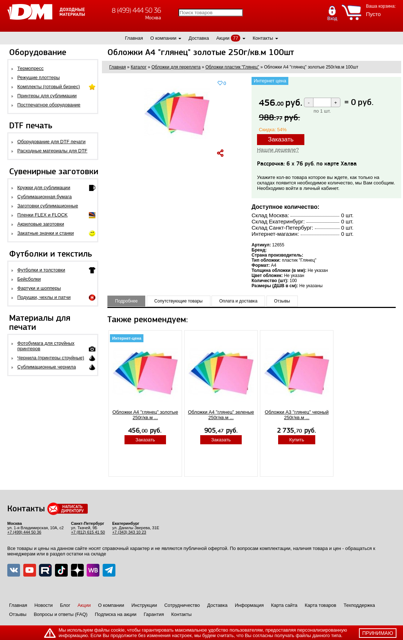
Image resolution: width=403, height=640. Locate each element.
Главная (134, 38)
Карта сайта (284, 605)
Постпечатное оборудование (48, 105)
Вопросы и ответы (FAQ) (61, 614)
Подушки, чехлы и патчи (44, 297)
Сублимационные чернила (46, 367)
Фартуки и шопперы (39, 288)
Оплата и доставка (238, 301)
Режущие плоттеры (38, 77)
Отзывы (282, 301)
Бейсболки (29, 279)
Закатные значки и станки (45, 233)
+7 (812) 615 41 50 (88, 532)
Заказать (280, 139)
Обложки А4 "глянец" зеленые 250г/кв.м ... (221, 414)
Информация (249, 605)
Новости (43, 605)
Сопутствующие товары (178, 301)
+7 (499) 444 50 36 (24, 532)
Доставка (199, 38)
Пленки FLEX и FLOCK (42, 215)
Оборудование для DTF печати (51, 141)
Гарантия (154, 614)
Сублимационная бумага (44, 196)
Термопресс (30, 68)
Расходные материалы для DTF (52, 150)
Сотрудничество (182, 605)
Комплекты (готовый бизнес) (48, 86)
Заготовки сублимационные (47, 205)
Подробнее (126, 301)
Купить (296, 439)
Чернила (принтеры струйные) (50, 357)
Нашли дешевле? (278, 150)
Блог (65, 605)
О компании (163, 38)
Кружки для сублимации (43, 187)
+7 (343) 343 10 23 (129, 532)
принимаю (377, 633)
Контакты (263, 38)
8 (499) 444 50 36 (136, 10)
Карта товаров (320, 605)
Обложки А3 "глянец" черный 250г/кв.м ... (296, 414)
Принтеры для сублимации (47, 95)
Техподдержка (359, 605)
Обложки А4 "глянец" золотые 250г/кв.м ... (145, 414)
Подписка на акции (115, 614)
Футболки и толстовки (41, 270)
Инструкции (144, 605)
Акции (222, 38)
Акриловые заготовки (40, 224)
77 (235, 38)
